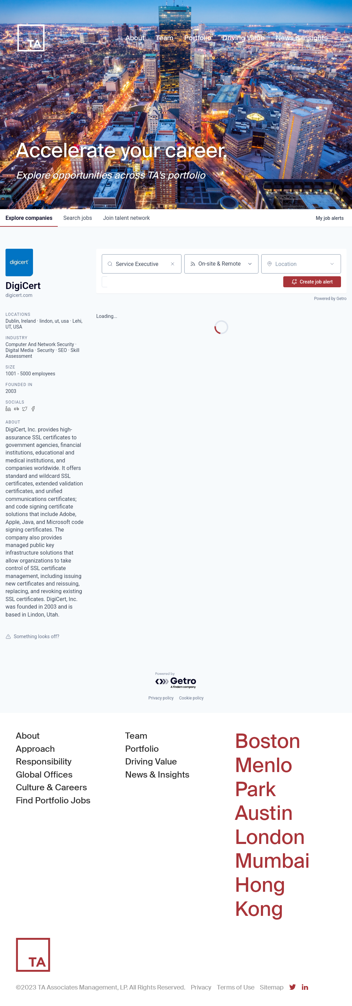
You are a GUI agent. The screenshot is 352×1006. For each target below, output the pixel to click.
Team (136, 735)
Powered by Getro (330, 298)
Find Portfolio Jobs (53, 800)
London (270, 837)
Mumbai (272, 861)
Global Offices (44, 774)
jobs (77, 218)
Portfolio (142, 748)
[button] (124, 281)
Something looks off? (32, 636)
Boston (267, 741)
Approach (35, 748)
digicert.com (19, 295)
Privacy (201, 987)
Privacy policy (161, 698)
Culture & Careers (51, 787)
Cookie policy (191, 698)
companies (29, 218)
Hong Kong (260, 897)
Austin (264, 813)
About (28, 735)
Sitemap (272, 987)
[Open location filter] (332, 263)
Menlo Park (263, 777)
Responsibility (44, 761)
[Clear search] (172, 263)
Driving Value (151, 761)
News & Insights (157, 774)
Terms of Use (235, 987)
